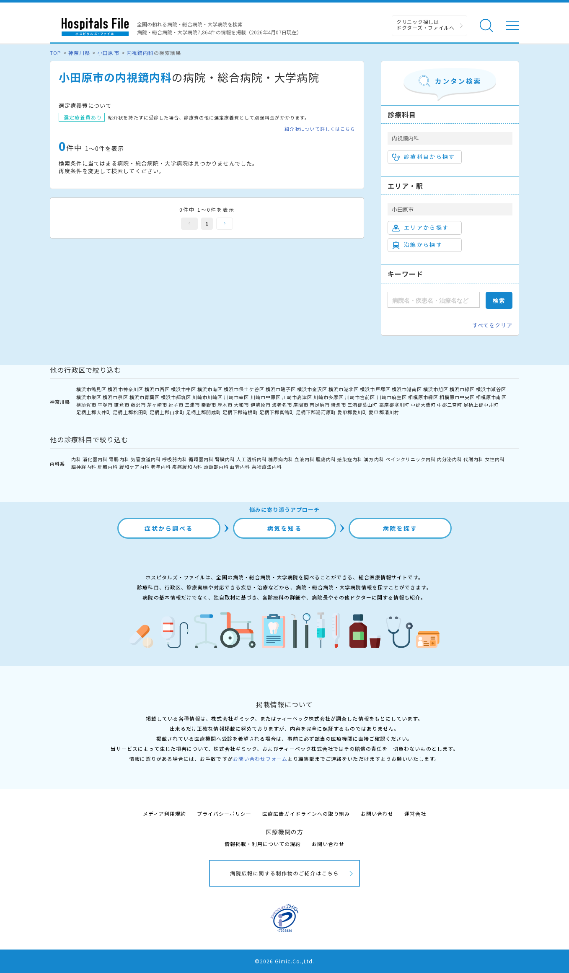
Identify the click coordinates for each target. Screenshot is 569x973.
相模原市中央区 (457, 397)
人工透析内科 (251, 459)
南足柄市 (320, 404)
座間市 (300, 404)
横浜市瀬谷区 (491, 389)
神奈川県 (79, 52)
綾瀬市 (338, 404)
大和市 (241, 404)
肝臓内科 (108, 466)
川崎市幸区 (236, 397)
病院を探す (400, 528)
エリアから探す (420, 227)
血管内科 (240, 466)
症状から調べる (169, 528)
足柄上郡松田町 (130, 412)
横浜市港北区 (343, 389)
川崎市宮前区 (360, 397)
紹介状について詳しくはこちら (319, 129)
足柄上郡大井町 (93, 412)
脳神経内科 (83, 466)
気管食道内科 (146, 459)
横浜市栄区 (88, 397)
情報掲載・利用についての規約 (263, 843)
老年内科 (161, 466)
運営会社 (415, 813)
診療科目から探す (423, 157)
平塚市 (105, 404)
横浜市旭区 (435, 389)
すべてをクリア (492, 325)
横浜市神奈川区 (125, 389)
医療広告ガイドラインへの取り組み (306, 813)
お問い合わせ (377, 813)
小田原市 (108, 52)
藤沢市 (138, 404)
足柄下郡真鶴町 (277, 412)
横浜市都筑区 (176, 397)
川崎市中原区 (266, 397)
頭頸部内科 (216, 466)
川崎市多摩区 (328, 397)
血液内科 (305, 459)
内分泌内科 (449, 459)
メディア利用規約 (164, 813)
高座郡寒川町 (394, 404)
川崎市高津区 (297, 397)
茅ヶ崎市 (157, 404)
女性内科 (495, 459)
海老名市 (282, 404)
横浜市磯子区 (281, 389)
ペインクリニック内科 (410, 459)
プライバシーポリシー (224, 813)
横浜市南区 (209, 389)
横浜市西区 (157, 389)
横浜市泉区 (115, 397)
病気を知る (284, 528)
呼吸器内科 (174, 459)
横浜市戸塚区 (375, 389)
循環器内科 (201, 459)
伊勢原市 (261, 404)
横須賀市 (86, 404)
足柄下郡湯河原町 (316, 412)
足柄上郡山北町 (167, 412)
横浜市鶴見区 (91, 389)
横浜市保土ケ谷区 (244, 389)
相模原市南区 (491, 397)
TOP (55, 52)
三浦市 (192, 404)
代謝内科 (473, 459)
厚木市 (225, 404)
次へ (224, 224)
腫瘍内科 (326, 459)
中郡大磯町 (423, 404)
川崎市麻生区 (392, 397)
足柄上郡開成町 (203, 412)
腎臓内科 (225, 459)
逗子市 (176, 404)
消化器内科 (95, 459)
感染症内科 (349, 459)
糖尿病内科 (280, 459)
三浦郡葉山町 (362, 404)
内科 (76, 459)
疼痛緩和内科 (187, 466)
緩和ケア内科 (134, 466)
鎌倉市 (121, 404)
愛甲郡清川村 (384, 412)
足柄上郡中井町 (481, 404)
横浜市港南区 (407, 389)
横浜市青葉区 (144, 397)
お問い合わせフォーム (260, 758)
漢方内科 (374, 459)
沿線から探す (417, 245)
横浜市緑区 (462, 389)
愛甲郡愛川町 (352, 412)
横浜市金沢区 (312, 389)
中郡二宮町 (449, 404)
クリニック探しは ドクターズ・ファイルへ (425, 24)
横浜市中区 (183, 389)
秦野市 (208, 404)
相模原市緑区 (423, 397)
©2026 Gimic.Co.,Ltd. (284, 961)
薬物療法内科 (267, 466)
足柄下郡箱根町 (240, 412)
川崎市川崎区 (207, 397)
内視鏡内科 (140, 52)
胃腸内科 (119, 459)
